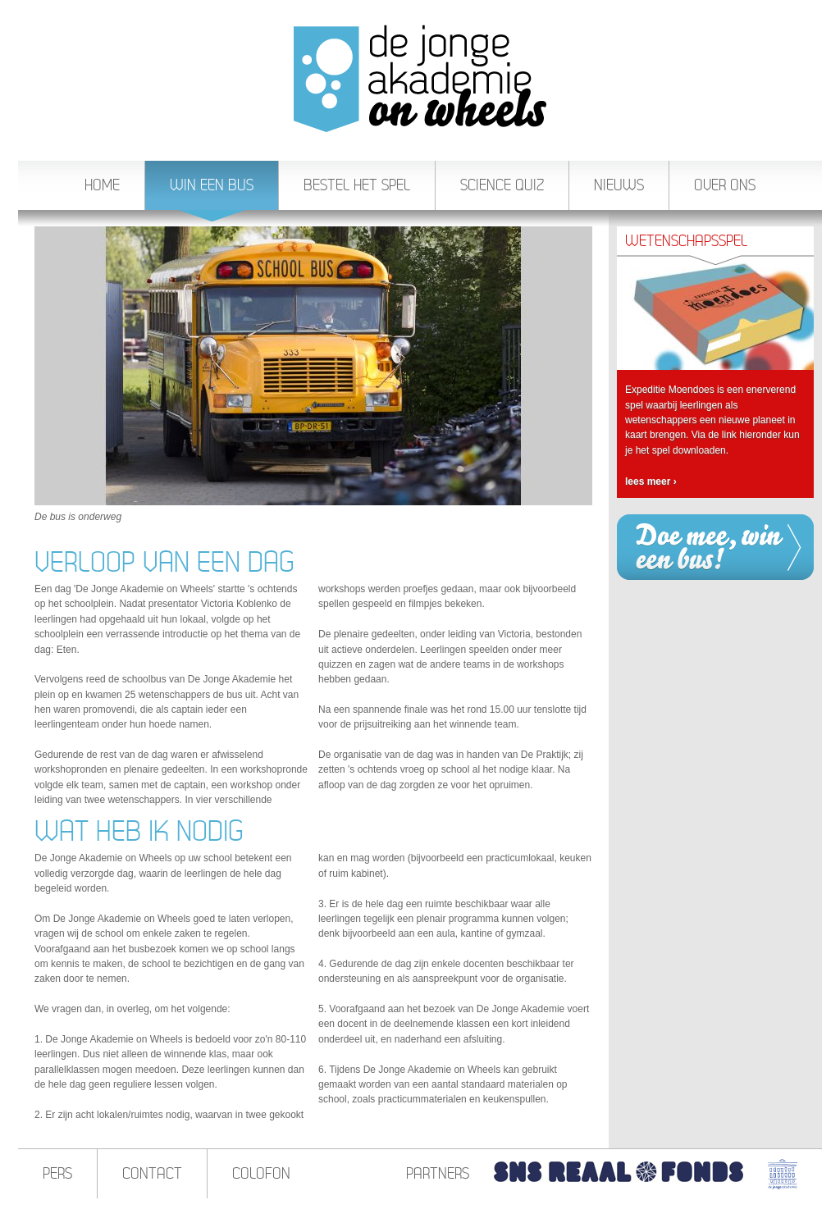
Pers (57, 1173)
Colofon (261, 1173)
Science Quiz (502, 185)
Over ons (725, 185)
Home (102, 185)
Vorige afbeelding (46, 366)
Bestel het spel (357, 185)
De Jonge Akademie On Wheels (420, 78)
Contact (152, 1173)
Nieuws (619, 185)
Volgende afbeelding (580, 366)
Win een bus (211, 193)
